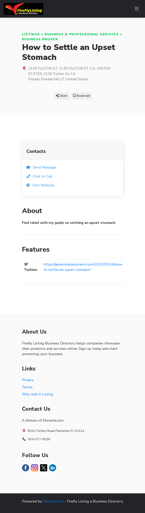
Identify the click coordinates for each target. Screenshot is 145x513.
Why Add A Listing (37, 394)
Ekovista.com (53, 501)
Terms (27, 387)
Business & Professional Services (82, 34)
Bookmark (81, 96)
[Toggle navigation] (136, 8)
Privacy (28, 380)
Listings (31, 34)
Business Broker (40, 39)
